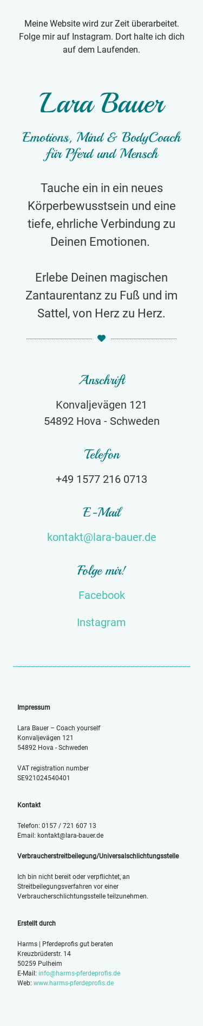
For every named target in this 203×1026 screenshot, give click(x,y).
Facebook (101, 595)
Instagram (101, 622)
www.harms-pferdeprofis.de (74, 983)
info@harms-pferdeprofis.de (79, 973)
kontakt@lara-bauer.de (101, 537)
